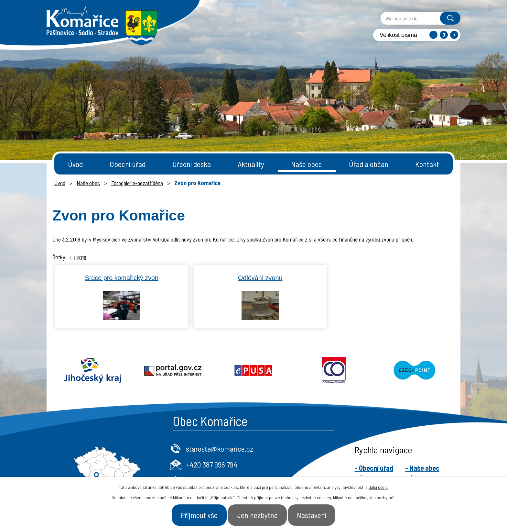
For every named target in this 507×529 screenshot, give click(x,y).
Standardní (444, 35)
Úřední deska (191, 164)
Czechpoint (414, 370)
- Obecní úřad (374, 468)
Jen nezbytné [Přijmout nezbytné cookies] (257, 514)
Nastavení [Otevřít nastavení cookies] (317, 514)
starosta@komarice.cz (219, 448)
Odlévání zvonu (260, 277)
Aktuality (251, 164)
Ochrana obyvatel (334, 370)
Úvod (75, 164)
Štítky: (59, 257)
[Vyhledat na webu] (406, 18)
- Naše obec (422, 468)
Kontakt (427, 164)
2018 (81, 257)
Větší (454, 35)
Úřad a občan (368, 164)
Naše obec (306, 164)
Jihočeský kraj (92, 370)
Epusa (253, 370)
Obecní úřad (128, 164)
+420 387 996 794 (211, 464)
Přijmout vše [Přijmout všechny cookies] (194, 514)
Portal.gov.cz (173, 370)
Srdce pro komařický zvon (121, 277)
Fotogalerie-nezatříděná (137, 182)
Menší (433, 35)
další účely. (378, 485)
